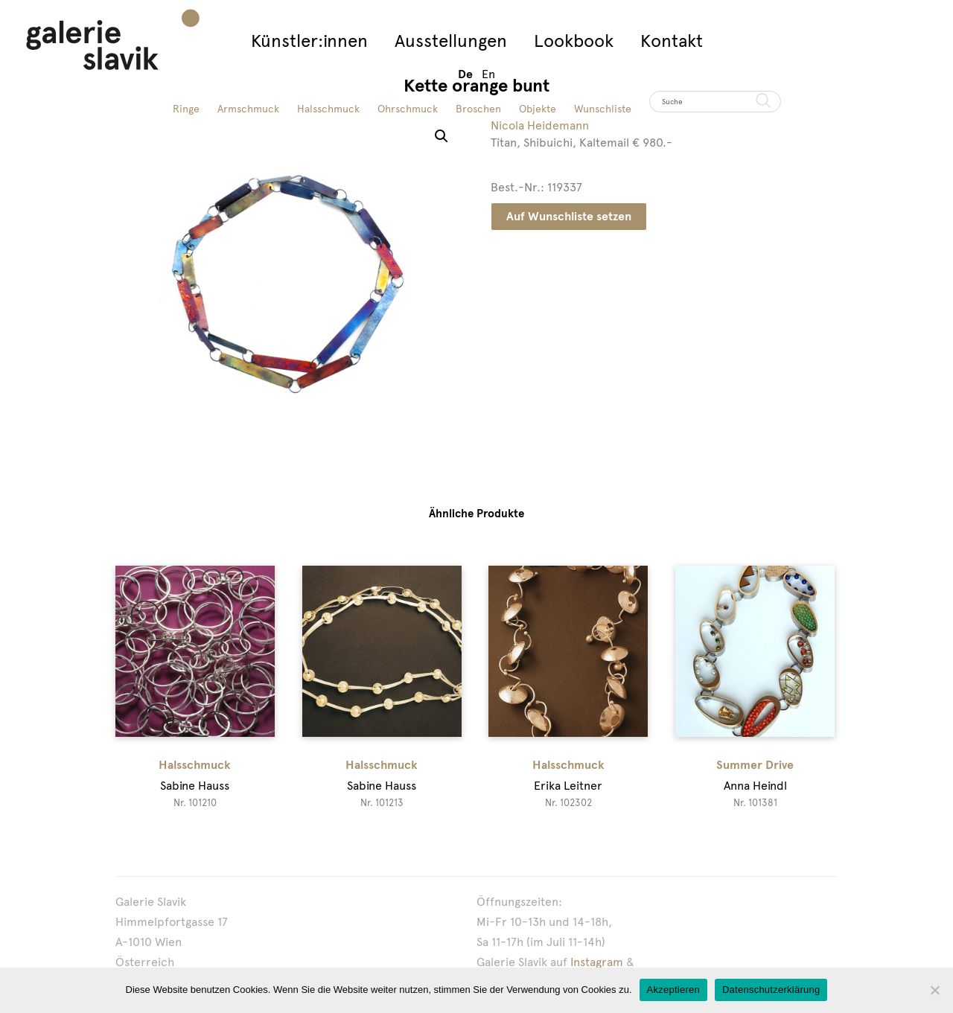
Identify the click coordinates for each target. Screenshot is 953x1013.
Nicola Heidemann (540, 125)
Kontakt (671, 40)
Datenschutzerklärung (771, 989)
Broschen (478, 109)
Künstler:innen (309, 40)
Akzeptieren (673, 989)
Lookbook (573, 40)
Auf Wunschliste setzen (568, 216)
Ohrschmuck (407, 109)
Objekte (537, 109)
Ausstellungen (451, 40)
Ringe (186, 109)
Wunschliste (602, 109)
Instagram (596, 962)
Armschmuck (248, 109)
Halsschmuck (328, 109)
